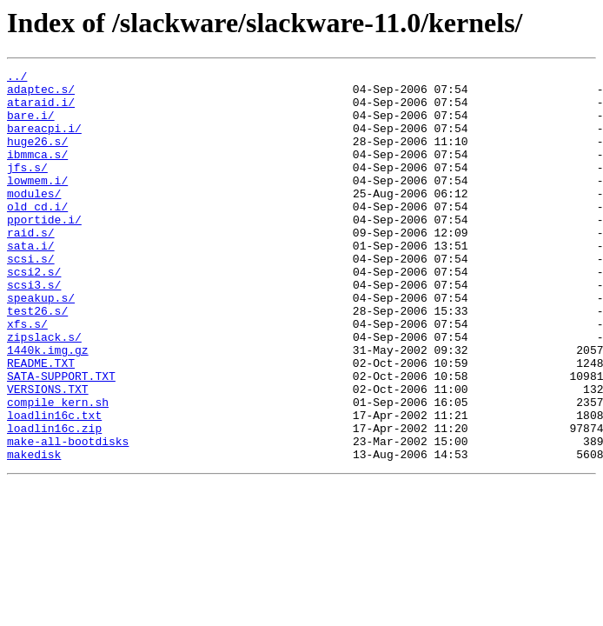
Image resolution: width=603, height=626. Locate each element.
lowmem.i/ (37, 203)
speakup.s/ (41, 344)
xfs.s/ (27, 375)
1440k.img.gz (48, 407)
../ (17, 78)
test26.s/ (37, 360)
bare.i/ (31, 125)
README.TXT (41, 422)
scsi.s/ (31, 297)
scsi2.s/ (34, 313)
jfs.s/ (27, 188)
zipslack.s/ (44, 391)
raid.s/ (31, 266)
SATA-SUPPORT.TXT (61, 438)
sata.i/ (31, 282)
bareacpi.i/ (44, 141)
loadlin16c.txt (54, 485)
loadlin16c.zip (54, 501)
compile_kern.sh (58, 469)
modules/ (34, 219)
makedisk (34, 532)
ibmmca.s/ (37, 172)
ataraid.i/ (41, 109)
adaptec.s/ (41, 94)
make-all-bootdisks (68, 516)
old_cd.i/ (37, 235)
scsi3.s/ (34, 328)
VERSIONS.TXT (48, 454)
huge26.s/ (37, 156)
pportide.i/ (44, 250)
